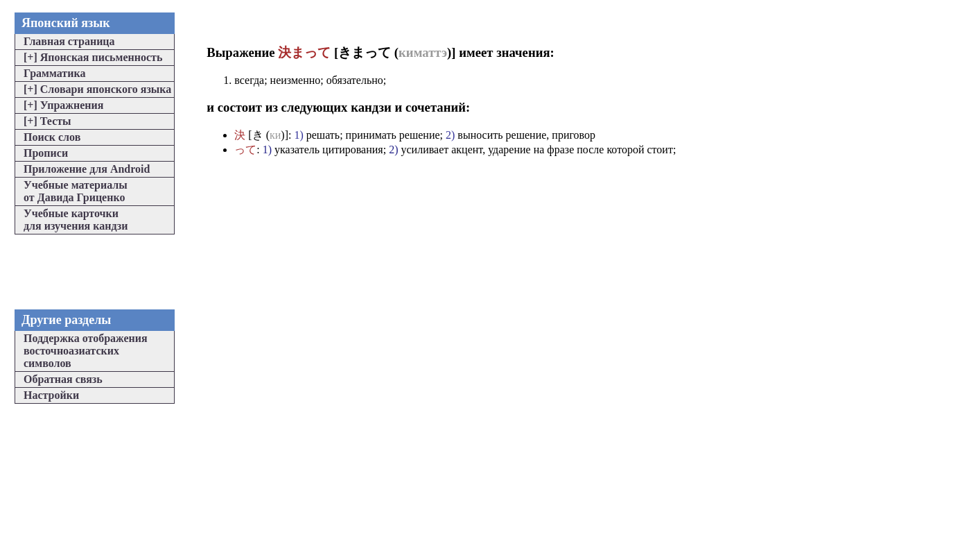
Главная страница (69, 41)
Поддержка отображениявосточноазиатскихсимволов (86, 350)
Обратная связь (63, 379)
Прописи (46, 153)
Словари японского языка (97, 89)
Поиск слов (52, 137)
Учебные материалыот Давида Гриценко (76, 191)
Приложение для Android (87, 169)
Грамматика (54, 73)
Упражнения (63, 105)
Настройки (51, 395)
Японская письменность (93, 57)
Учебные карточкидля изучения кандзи (76, 219)
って (245, 149)
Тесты (47, 121)
